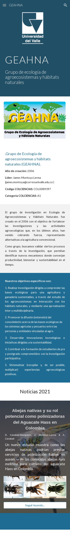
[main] (35, 69)
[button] (4, 5)
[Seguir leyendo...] (35, 505)
